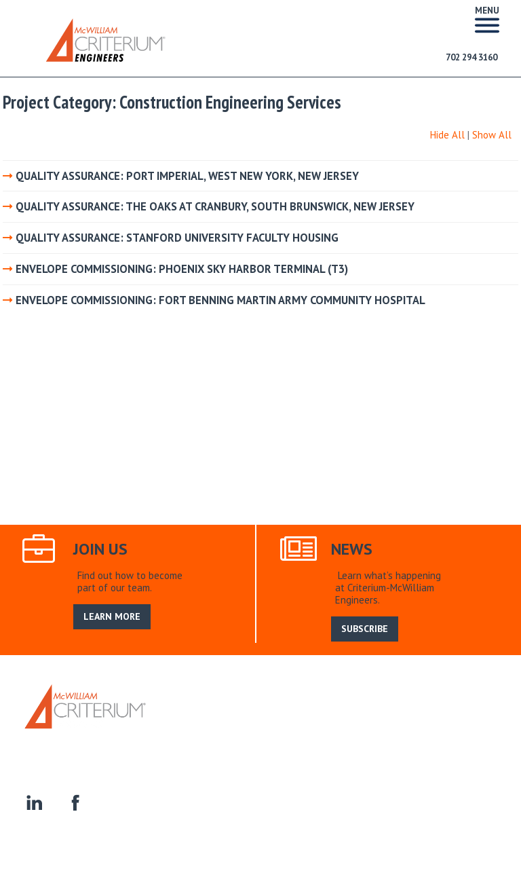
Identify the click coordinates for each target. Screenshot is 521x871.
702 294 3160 (471, 57)
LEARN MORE (111, 616)
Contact (419, 739)
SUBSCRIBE (364, 629)
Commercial (248, 739)
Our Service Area (285, 724)
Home (178, 724)
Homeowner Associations (337, 739)
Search (346, 724)
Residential (190, 739)
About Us (219, 724)
